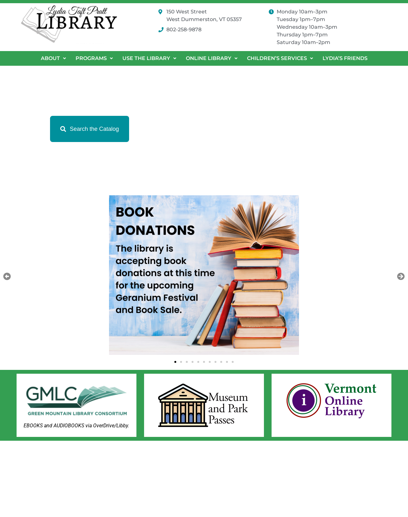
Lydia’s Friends (345, 58)
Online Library (211, 58)
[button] (53, 58)
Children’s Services (280, 58)
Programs (94, 58)
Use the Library (149, 58)
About (53, 58)
